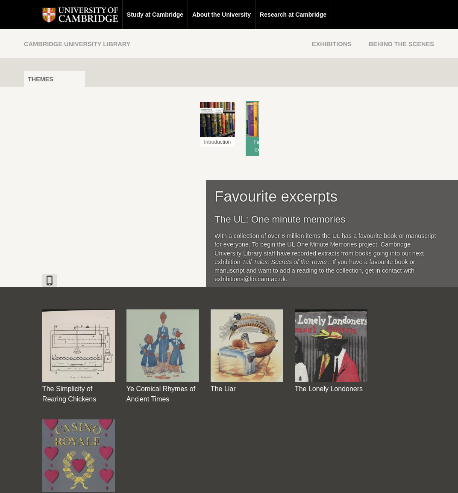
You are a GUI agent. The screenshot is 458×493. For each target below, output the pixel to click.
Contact (177, 478)
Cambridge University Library (77, 44)
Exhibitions (332, 44)
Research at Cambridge (274, 14)
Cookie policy (273, 478)
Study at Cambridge (137, 14)
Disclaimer (209, 478)
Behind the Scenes (401, 44)
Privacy (239, 478)
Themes (40, 79)
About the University (203, 14)
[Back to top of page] (308, 423)
